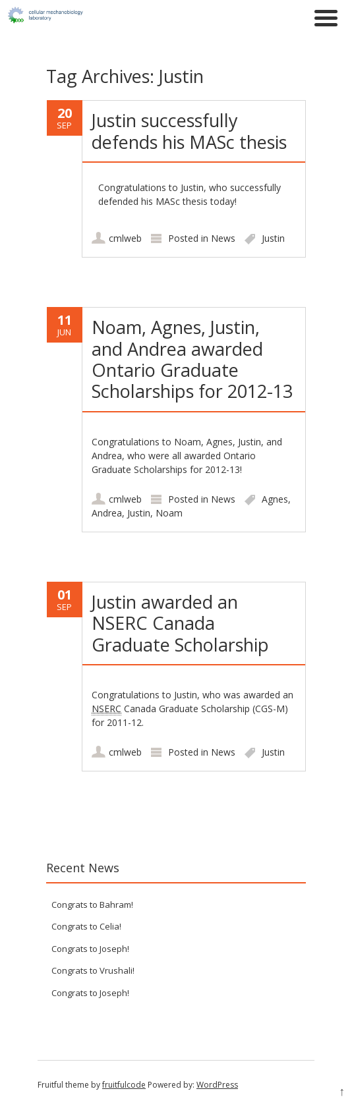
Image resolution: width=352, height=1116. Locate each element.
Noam (169, 513)
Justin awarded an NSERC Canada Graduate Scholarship (180, 623)
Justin (273, 238)
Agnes (275, 499)
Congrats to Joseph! (90, 949)
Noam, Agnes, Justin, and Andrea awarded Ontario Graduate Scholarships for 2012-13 (192, 359)
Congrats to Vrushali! (92, 970)
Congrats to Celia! (86, 926)
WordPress (217, 1084)
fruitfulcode (124, 1084)
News (223, 238)
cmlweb (125, 238)
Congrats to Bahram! (92, 904)
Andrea (107, 513)
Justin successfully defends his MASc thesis (189, 130)
